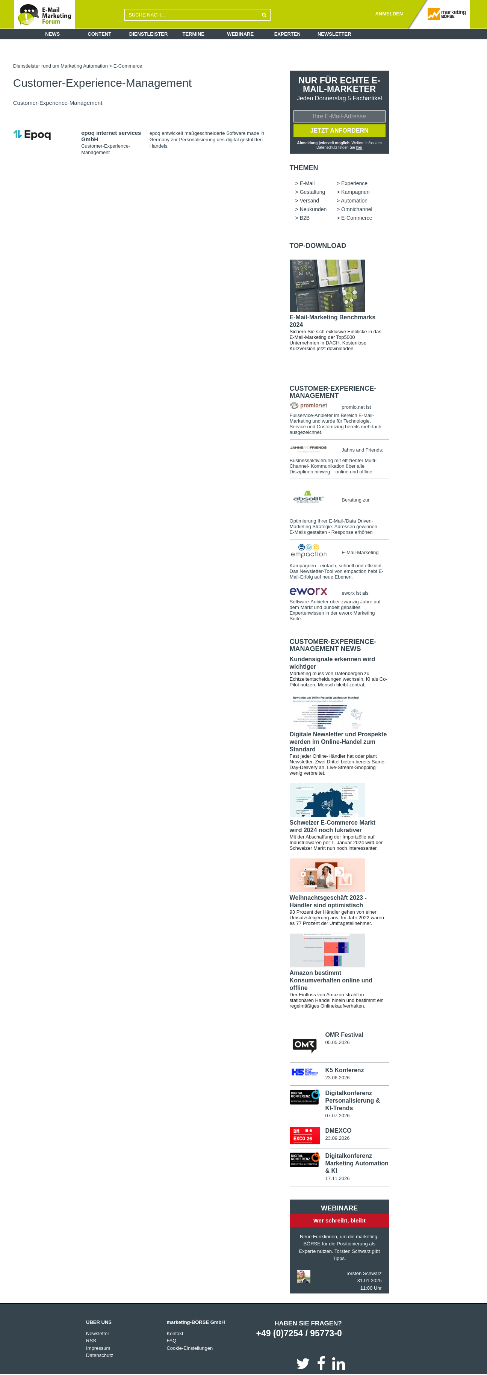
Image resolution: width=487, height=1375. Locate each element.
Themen (304, 168)
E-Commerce (127, 66)
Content (99, 34)
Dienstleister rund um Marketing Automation (60, 66)
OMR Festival (344, 1035)
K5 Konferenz (344, 1070)
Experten (287, 34)
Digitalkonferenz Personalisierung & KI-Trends (352, 1100)
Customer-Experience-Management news (333, 645)
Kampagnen (355, 192)
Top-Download (318, 245)
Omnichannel (356, 209)
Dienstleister (148, 34)
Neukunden (313, 209)
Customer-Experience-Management (333, 392)
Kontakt (174, 1333)
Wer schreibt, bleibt (339, 1220)
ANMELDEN (389, 14)
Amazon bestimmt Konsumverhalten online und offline (331, 980)
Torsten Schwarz (364, 1273)
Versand (309, 201)
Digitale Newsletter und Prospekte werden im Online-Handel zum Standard (338, 741)
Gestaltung (312, 192)
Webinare (240, 34)
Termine (194, 34)
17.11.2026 (337, 1178)
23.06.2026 (337, 1077)
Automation (354, 201)
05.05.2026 (337, 1042)
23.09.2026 (337, 1138)
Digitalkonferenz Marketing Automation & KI (356, 1163)
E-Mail (307, 183)
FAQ (171, 1340)
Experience (354, 183)
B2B (305, 218)
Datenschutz (99, 1355)
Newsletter (334, 34)
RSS (91, 1340)
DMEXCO (338, 1130)
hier (359, 147)
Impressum (98, 1348)
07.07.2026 (337, 1115)
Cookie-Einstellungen (189, 1348)
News (52, 34)
